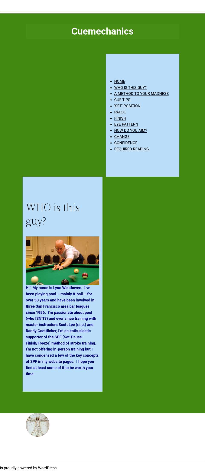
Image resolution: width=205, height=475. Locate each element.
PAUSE (120, 112)
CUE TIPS (122, 99)
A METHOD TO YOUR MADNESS (141, 93)
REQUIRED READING (131, 149)
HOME (119, 81)
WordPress (47, 468)
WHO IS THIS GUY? (130, 87)
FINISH (120, 118)
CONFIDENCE (125, 142)
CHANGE (122, 136)
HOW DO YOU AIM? (130, 130)
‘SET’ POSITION (127, 106)
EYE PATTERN (126, 124)
